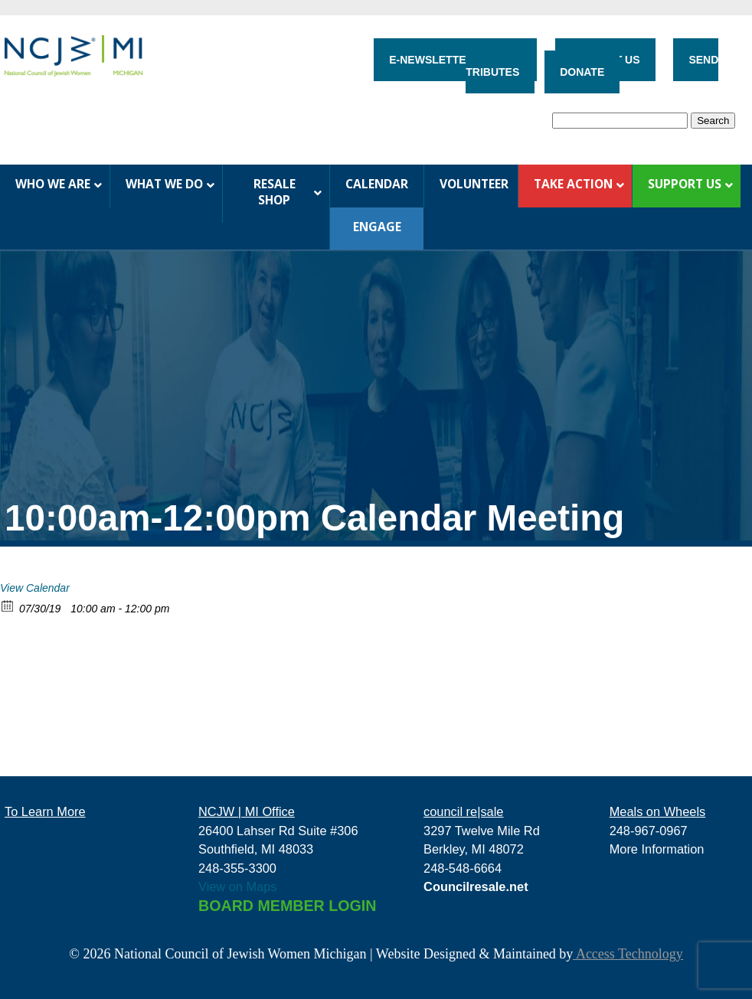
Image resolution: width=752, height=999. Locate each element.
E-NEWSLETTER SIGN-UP (455, 60)
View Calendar (35, 588)
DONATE (582, 72)
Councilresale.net (475, 886)
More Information (657, 849)
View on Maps (237, 886)
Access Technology (627, 953)
